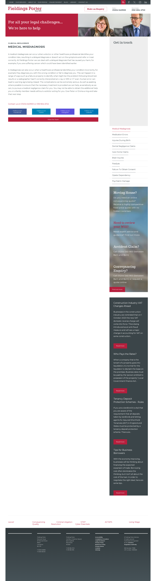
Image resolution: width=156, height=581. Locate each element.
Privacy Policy (99, 542)
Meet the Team (53, 119)
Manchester (135, 8)
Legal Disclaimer (100, 540)
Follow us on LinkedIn (89, 111)
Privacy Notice (99, 546)
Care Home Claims (120, 152)
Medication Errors (120, 135)
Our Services (21, 2)
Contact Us (83, 2)
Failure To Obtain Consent (124, 169)
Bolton (114, 8)
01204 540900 (27, 104)
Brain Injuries (118, 158)
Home (11, 2)
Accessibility (99, 537)
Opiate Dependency (121, 175)
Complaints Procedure (102, 539)
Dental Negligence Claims (123, 146)
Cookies (97, 548)
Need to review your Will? (124, 225)
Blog (66, 2)
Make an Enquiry (95, 9)
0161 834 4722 (43, 104)
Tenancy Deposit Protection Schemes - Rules (125, 401)
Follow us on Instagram (65, 111)
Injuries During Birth (121, 140)
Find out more (117, 289)
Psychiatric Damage (121, 181)
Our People (42, 2)
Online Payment (55, 2)
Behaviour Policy (100, 544)
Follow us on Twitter (41, 111)
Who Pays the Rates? (125, 354)
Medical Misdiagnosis (121, 129)
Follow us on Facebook (17, 111)
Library (73, 2)
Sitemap (97, 550)
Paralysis (116, 164)
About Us (32, 2)
